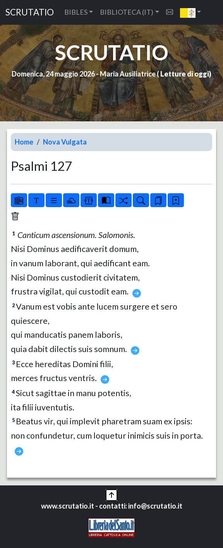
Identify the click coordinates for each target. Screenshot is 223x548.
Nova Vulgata (65, 142)
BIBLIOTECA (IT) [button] (126, 12)
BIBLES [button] (75, 12)
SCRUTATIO (29, 12)
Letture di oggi (184, 74)
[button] (191, 12)
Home (24, 142)
